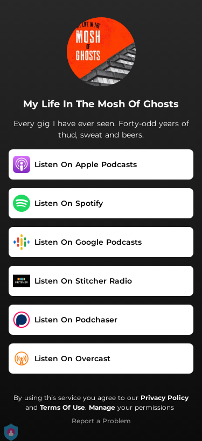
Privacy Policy (165, 398)
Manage (102, 407)
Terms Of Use (62, 407)
